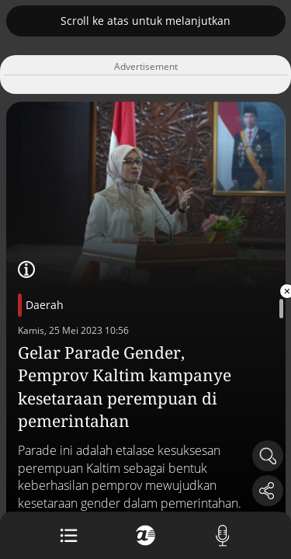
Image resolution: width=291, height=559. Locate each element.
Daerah (45, 304)
